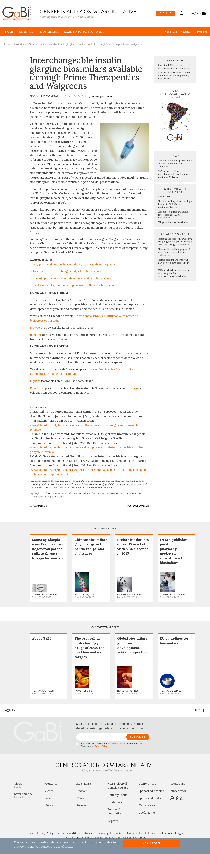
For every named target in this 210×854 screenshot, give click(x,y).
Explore (35, 381)
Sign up (165, 13)
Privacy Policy (101, 747)
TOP (200, 710)
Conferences (147, 784)
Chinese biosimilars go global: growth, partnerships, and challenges (174, 252)
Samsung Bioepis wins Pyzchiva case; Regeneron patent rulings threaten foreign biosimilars (175, 242)
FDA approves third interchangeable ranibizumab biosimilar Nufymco (173, 174)
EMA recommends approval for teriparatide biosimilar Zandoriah (175, 164)
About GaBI (171, 32)
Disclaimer (90, 833)
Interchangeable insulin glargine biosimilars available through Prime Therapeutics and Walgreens (91, 45)
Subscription (201, 32)
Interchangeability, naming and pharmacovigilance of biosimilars (73, 286)
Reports (112, 821)
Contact (119, 833)
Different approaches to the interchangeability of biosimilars (70, 278)
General (33, 45)
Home (9, 32)
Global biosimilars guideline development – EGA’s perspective (173, 215)
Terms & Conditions (68, 833)
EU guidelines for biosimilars (173, 222)
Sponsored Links (150, 798)
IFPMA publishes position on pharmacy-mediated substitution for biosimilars (173, 273)
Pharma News (148, 806)
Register (35, 335)
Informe (134, 388)
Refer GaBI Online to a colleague (164, 833)
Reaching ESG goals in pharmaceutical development (173, 67)
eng (191, 13)
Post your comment (104, 97)
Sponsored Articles (151, 791)
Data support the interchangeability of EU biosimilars (65, 271)
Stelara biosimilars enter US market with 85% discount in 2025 (173, 263)
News (48, 798)
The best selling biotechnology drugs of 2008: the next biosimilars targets (175, 204)
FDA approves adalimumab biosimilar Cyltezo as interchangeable (73, 264)
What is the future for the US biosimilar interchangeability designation (174, 76)
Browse (35, 328)
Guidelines (114, 803)
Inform (119, 335)
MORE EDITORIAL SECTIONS (84, 32)
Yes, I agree (152, 843)
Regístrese (37, 388)
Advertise (186, 32)
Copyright (105, 833)
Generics (27, 32)
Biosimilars (49, 32)
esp (198, 13)
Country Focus (117, 795)
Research (51, 806)
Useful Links (147, 813)
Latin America (27, 796)
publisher (62, 487)
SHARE (11, 711)
